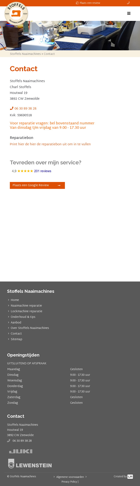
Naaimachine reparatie (26, 306)
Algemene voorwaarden (70, 477)
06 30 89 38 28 (25, 109)
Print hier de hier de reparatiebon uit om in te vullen (50, 144)
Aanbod (16, 322)
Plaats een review (88, 3)
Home (15, 300)
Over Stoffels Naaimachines (30, 328)
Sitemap (16, 339)
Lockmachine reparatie (26, 311)
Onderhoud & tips (23, 317)
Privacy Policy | (70, 482)
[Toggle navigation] (129, 14)
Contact (16, 334)
